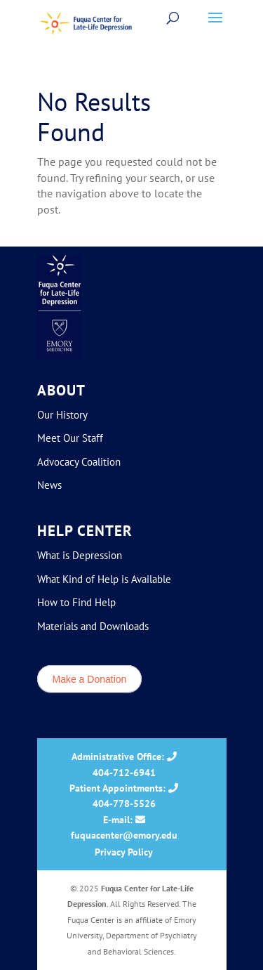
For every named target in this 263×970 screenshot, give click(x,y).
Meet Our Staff (70, 438)
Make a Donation (90, 679)
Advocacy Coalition (79, 461)
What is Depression (79, 555)
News (49, 485)
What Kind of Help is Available (104, 579)
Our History (62, 414)
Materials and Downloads (93, 626)
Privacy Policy (124, 852)
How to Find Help (76, 602)
